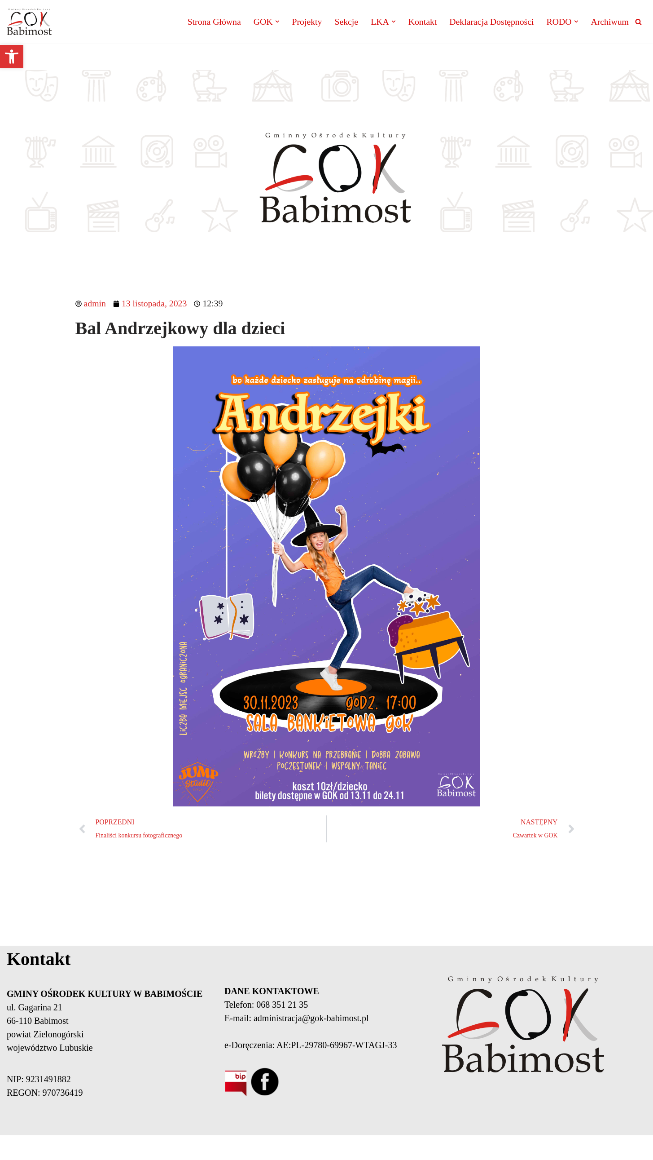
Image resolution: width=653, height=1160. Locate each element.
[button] (11, 56)
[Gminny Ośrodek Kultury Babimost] (29, 22)
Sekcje (343, 22)
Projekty (304, 22)
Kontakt (420, 22)
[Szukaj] (638, 21)
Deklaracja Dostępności (490, 22)
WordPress (208, 1148)
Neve (128, 1148)
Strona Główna (211, 22)
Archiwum (609, 22)
